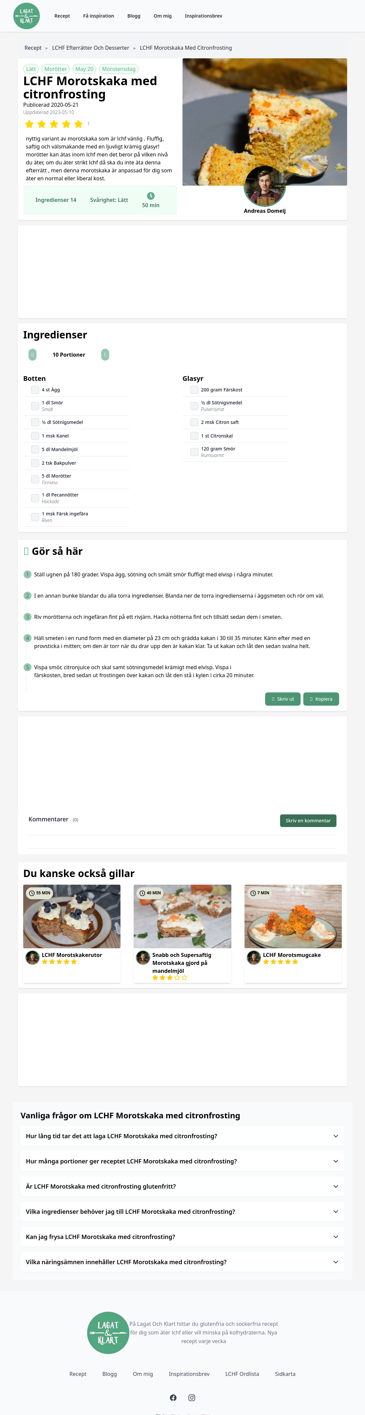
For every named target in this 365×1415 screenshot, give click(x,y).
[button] (32, 355)
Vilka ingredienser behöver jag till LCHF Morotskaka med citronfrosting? (182, 1211)
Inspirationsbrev (203, 16)
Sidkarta (285, 1374)
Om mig (163, 16)
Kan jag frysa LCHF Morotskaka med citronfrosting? (182, 1237)
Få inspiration (98, 16)
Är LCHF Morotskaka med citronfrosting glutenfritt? (182, 1186)
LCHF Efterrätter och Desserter (90, 47)
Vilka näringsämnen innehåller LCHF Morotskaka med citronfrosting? (182, 1262)
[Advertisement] (182, 271)
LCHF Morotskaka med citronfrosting (186, 47)
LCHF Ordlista (242, 1374)
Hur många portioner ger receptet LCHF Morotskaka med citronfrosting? (182, 1161)
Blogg (133, 16)
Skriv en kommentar (308, 820)
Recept (62, 16)
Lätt (31, 69)
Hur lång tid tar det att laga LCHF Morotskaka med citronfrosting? (182, 1136)
